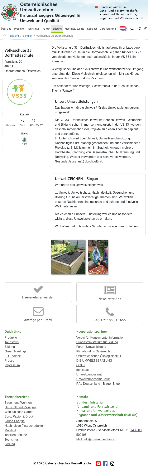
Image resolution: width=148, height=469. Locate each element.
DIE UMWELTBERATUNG (94, 360)
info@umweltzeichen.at (100, 439)
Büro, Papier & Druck (19, 416)
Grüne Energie (15, 421)
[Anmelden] (145, 28)
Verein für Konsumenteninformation (100, 337)
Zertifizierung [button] (108, 28)
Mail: (79, 439)
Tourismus (12, 342)
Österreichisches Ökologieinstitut (98, 356)
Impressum (12, 365)
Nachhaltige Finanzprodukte (24, 425)
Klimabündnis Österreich (93, 351)
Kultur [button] (46, 28)
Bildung (14, 35)
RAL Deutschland (88, 383)
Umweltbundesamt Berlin (93, 379)
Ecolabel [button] (92, 28)
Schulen (27, 35)
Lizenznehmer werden (38, 297)
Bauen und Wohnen (18, 402)
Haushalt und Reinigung (21, 407)
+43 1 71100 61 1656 (110, 320)
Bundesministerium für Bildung (97, 342)
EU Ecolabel (13, 356)
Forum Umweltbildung (91, 346)
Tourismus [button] (33, 28)
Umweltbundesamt (89, 374)
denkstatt (82, 369)
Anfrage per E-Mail (38, 320)
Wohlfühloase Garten (19, 411)
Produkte (11, 337)
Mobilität (10, 430)
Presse (9, 360)
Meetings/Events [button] (74, 28)
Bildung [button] (57, 28)
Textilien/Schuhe (16, 435)
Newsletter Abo (109, 299)
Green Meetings (15, 351)
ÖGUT (80, 365)
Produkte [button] (19, 28)
